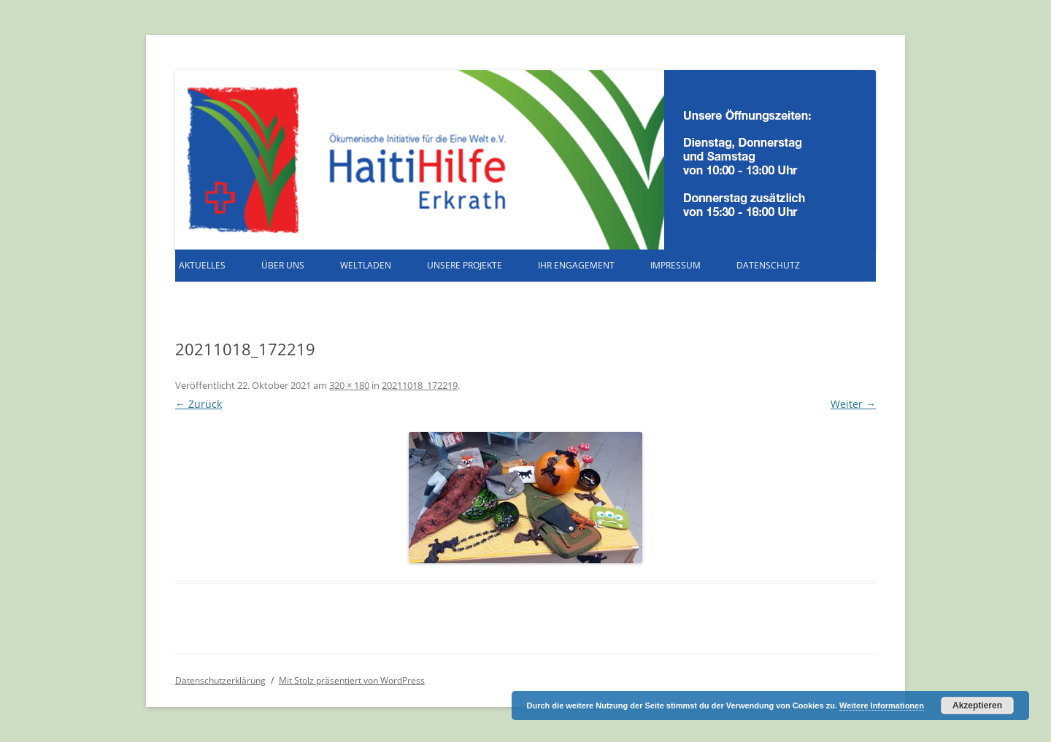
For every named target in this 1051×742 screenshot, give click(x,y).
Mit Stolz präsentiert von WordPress (352, 680)
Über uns (282, 265)
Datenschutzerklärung (220, 680)
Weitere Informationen (881, 705)
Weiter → (853, 404)
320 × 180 (349, 385)
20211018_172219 (420, 385)
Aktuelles (202, 265)
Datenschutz (768, 265)
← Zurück (198, 404)
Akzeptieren (977, 705)
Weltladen (365, 265)
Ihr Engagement (576, 265)
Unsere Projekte (464, 265)
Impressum (675, 265)
